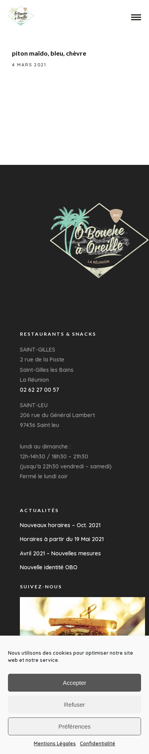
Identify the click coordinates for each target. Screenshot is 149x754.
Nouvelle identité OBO (48, 567)
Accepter (74, 682)
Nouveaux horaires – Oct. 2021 (60, 525)
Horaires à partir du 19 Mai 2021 (62, 539)
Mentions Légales (55, 743)
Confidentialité (97, 743)
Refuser (74, 704)
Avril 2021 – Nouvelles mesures (60, 553)
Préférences (74, 726)
